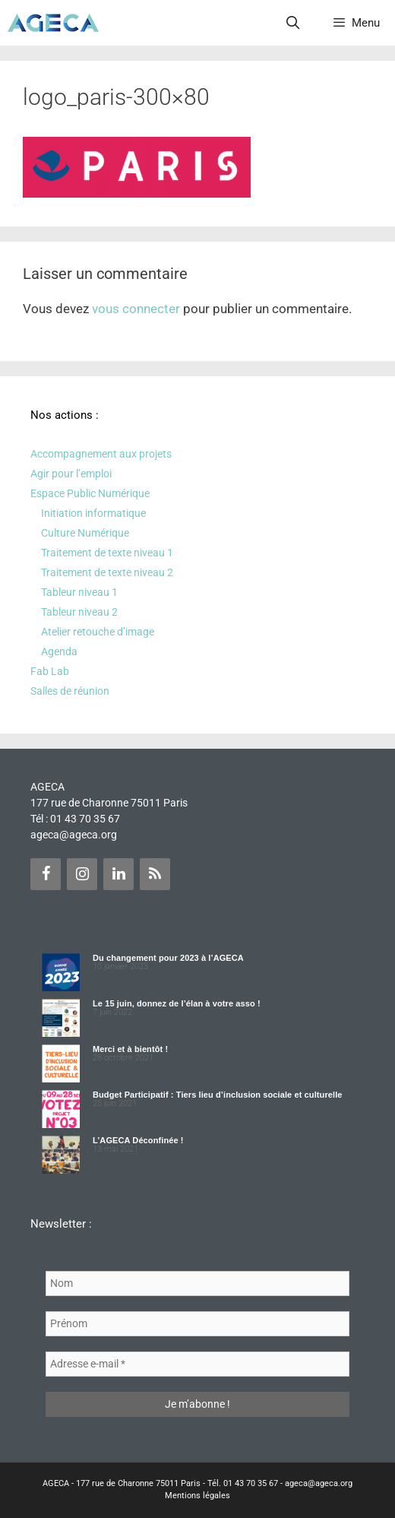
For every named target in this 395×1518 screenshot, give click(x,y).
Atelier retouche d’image (97, 632)
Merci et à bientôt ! (130, 1049)
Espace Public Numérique (90, 493)
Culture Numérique (85, 533)
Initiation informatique (93, 513)
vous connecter (136, 308)
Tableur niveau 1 (79, 592)
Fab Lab (49, 671)
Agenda (59, 651)
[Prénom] (197, 1323)
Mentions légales (197, 1496)
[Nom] (197, 1283)
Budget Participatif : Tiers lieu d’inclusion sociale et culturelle (218, 1094)
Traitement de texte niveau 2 (107, 572)
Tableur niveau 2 (79, 612)
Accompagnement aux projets (101, 454)
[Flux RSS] (155, 874)
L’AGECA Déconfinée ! (138, 1140)
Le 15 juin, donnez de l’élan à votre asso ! (177, 1003)
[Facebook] (45, 874)
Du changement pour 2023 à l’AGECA (168, 957)
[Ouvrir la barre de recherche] (293, 23)
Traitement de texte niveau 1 (107, 553)
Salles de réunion (69, 691)
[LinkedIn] (118, 874)
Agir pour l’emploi (71, 473)
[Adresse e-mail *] (197, 1364)
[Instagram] (82, 874)
